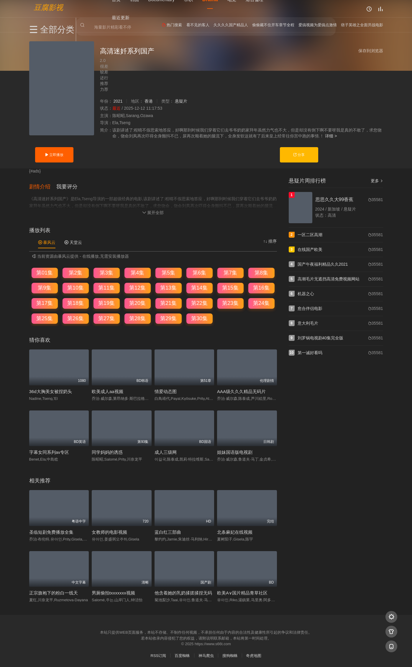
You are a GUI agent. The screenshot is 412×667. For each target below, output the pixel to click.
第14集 (199, 287)
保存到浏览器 (370, 50)
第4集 (137, 272)
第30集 (199, 318)
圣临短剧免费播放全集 (51, 531)
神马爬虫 (206, 655)
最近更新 (120, 17)
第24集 (261, 302)
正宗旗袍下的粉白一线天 (53, 592)
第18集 (75, 302)
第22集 (199, 302)
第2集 (75, 272)
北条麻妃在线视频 (234, 531)
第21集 (168, 302)
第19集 (106, 302)
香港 (149, 101)
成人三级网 (166, 451)
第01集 (44, 272)
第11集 (106, 287)
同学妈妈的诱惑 (107, 451)
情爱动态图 (166, 390)
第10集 (75, 287)
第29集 (168, 318)
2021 (117, 101)
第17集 (44, 302)
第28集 (137, 318)
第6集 (199, 272)
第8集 (261, 272)
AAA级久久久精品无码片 (241, 390)
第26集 (75, 318)
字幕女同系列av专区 (49, 451)
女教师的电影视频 (109, 531)
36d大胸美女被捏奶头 (50, 390)
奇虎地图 (253, 655)
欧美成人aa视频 (107, 390)
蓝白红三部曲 (168, 531)
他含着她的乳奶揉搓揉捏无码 (183, 592)
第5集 (168, 272)
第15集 (230, 287)
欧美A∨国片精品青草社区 (242, 592)
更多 (377, 180)
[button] (42, 186)
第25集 (44, 318)
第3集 (106, 272)
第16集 (261, 287)
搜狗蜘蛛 (230, 655)
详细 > (331, 136)
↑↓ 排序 (270, 240)
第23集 (230, 302)
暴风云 (47, 241)
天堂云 (73, 241)
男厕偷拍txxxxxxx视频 (113, 592)
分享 (299, 155)
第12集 (137, 287)
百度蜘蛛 (182, 655)
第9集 (44, 287)
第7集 (230, 272)
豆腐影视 (48, 8)
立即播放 (54, 155)
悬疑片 (181, 101)
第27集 (106, 318)
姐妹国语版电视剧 (234, 451)
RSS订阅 (158, 655)
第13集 (168, 287)
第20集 (137, 302)
